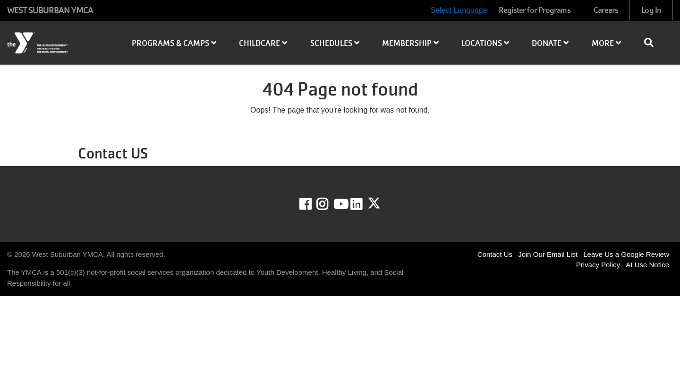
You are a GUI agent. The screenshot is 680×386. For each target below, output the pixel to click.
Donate (550, 43)
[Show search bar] (653, 42)
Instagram (329, 204)
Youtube (340, 204)
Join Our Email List (548, 254)
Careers (606, 10)
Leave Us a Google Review (626, 254)
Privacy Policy (598, 265)
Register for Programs (534, 10)
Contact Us (494, 254)
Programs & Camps (174, 43)
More (606, 43)
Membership (410, 43)
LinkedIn (363, 204)
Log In (651, 10)
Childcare (263, 43)
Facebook (312, 204)
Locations (485, 43)
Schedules (334, 43)
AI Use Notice (647, 265)
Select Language (458, 10)
